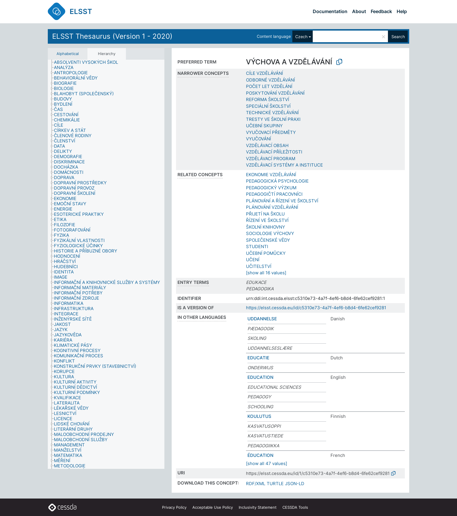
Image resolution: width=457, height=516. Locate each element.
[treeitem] (88, 62)
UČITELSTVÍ (258, 266)
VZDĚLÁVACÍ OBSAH (267, 145)
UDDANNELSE (262, 318)
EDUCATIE (258, 358)
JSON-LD (294, 483)
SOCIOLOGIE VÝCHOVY (270, 233)
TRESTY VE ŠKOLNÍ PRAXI (273, 119)
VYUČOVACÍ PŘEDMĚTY (271, 132)
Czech (301, 36)
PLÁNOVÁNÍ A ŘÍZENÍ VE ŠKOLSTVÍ (282, 201)
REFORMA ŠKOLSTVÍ (267, 99)
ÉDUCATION (260, 455)
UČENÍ (252, 259)
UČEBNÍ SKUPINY (264, 125)
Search (398, 36)
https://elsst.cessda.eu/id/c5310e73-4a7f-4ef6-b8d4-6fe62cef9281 (316, 307)
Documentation (330, 11)
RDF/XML (255, 483)
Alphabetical (68, 53)
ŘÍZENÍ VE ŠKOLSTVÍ (267, 220)
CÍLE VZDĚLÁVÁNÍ (264, 73)
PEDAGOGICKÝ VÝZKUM (271, 187)
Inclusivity (258, 507)
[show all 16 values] (266, 272)
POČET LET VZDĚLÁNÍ (269, 86)
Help (402, 11)
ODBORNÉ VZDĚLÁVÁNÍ (270, 80)
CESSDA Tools (295, 507)
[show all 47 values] (266, 463)
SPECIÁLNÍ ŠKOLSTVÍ (268, 106)
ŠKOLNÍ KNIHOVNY (265, 227)
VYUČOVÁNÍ (258, 139)
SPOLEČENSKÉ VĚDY (268, 240)
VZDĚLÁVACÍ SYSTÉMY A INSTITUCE (284, 165)
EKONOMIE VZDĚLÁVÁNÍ (271, 174)
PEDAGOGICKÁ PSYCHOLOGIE (277, 181)
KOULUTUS (259, 416)
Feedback (381, 11)
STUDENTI (257, 246)
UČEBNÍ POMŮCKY (266, 253)
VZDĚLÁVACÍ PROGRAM (270, 158)
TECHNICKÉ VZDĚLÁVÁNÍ (272, 112)
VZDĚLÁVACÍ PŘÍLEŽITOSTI (274, 152)
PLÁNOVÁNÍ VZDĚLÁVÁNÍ (272, 207)
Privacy (174, 507)
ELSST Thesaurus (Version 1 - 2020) (112, 36)
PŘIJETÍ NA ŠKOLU (265, 214)
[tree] (106, 264)
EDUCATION (260, 377)
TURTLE (275, 483)
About (359, 11)
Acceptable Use (212, 507)
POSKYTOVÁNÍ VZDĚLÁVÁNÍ (275, 93)
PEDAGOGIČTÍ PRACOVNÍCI (274, 194)
